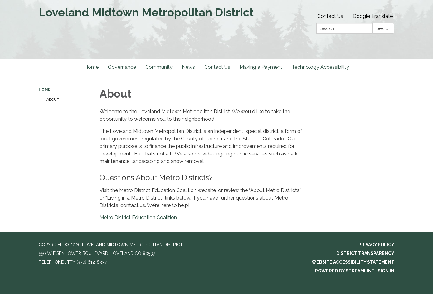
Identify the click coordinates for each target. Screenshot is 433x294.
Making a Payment (261, 67)
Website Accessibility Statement (353, 262)
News (188, 67)
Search (383, 28)
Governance (122, 67)
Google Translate (373, 16)
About (52, 99)
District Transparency (365, 253)
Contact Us (330, 16)
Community (159, 67)
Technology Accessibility (320, 67)
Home (91, 67)
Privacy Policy (376, 244)
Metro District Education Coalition (138, 217)
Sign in (386, 270)
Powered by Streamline (344, 270)
